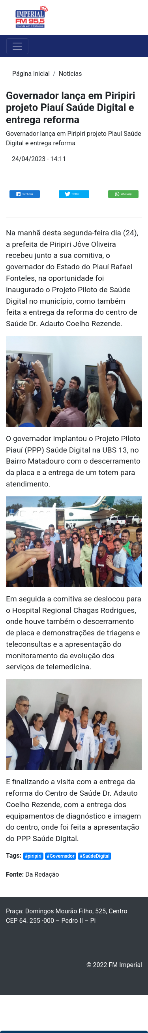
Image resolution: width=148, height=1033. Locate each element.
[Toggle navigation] (131, 18)
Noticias (70, 73)
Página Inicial (31, 73)
